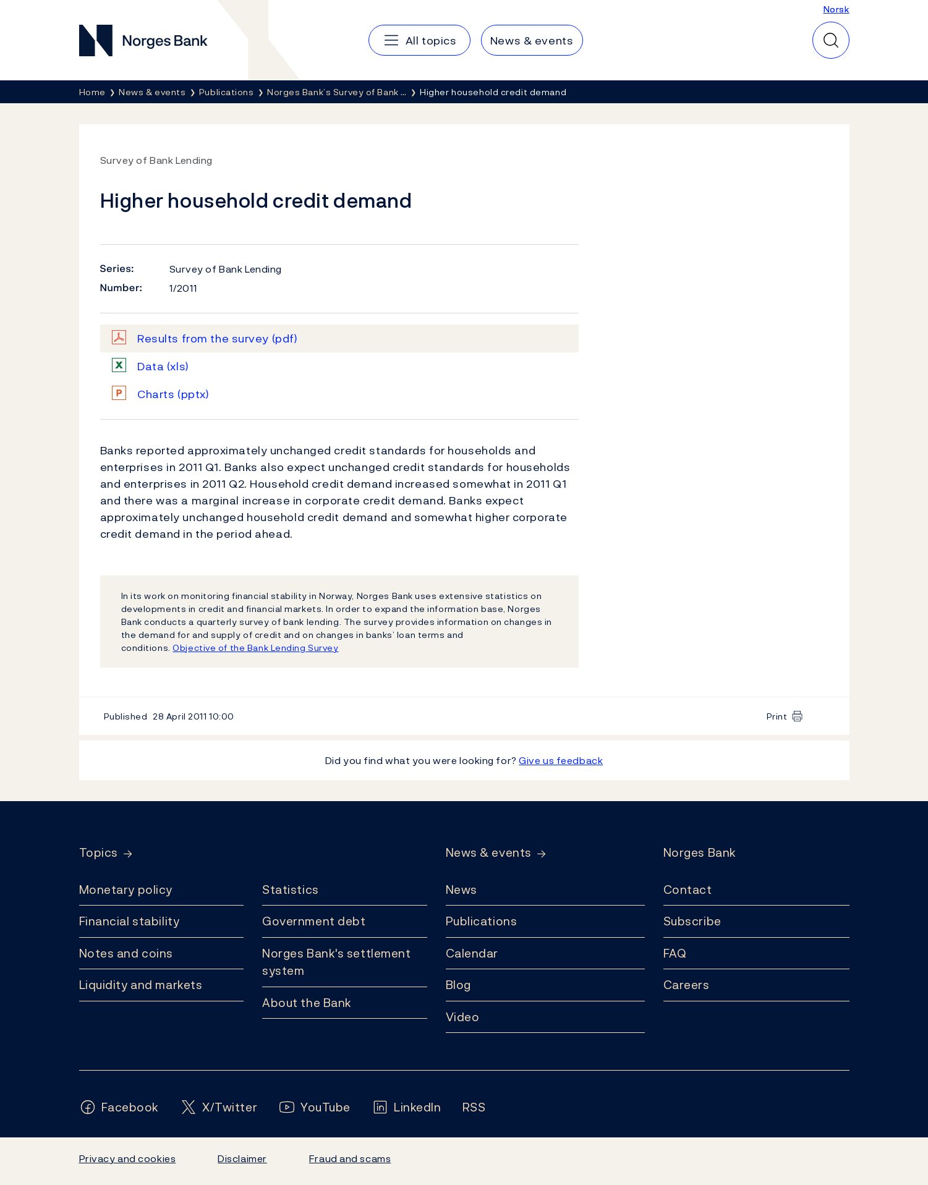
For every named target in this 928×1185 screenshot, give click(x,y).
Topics (98, 852)
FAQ (675, 953)
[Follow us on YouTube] (314, 1107)
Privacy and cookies (127, 1158)
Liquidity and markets (141, 984)
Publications (481, 921)
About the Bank (307, 1002)
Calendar (472, 953)
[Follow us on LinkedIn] (406, 1107)
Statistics (290, 889)
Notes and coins (126, 953)
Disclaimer (242, 1158)
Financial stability (129, 921)
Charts (173, 394)
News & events (489, 852)
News (461, 889)
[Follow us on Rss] (474, 1107)
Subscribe (692, 921)
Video (463, 1017)
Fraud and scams (350, 1158)
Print (777, 716)
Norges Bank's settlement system (336, 962)
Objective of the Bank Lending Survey (255, 647)
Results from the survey (217, 338)
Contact (687, 889)
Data (163, 366)
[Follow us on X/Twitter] (218, 1107)
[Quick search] (830, 40)
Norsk (836, 8)
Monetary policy (125, 889)
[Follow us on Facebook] (119, 1107)
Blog (458, 984)
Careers (686, 984)
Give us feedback (561, 760)
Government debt (313, 921)
